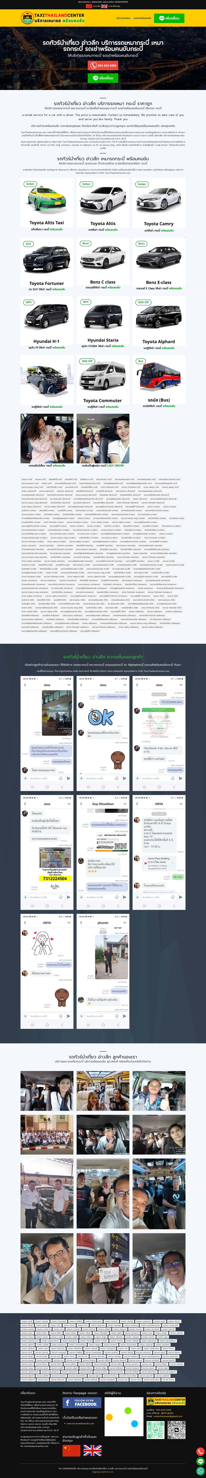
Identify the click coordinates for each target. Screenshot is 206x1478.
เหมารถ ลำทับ (173, 596)
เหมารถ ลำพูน (101, 1368)
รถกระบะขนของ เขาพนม (31, 514)
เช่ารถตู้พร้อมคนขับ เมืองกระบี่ (118, 499)
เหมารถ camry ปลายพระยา (56, 596)
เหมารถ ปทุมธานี (119, 1360)
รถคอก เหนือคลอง (90, 623)
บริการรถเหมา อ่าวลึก (81, 565)
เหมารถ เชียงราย (58, 1379)
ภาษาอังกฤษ (110, 6)
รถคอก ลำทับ (27, 607)
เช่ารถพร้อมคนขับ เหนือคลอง (124, 615)
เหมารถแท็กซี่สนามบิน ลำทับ (69, 604)
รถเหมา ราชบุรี (57, 1337)
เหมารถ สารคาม (117, 1372)
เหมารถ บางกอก (73, 1360)
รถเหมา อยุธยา (95, 1344)
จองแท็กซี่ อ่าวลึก (63, 565)
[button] (103, 65)
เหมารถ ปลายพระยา (48, 580)
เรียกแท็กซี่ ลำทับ (43, 600)
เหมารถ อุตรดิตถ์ (162, 1376)
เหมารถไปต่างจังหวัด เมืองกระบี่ (59, 495)
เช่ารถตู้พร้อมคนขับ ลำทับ (166, 604)
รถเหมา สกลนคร (132, 1337)
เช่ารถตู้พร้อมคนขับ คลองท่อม (118, 553)
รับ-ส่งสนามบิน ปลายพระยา (62, 588)
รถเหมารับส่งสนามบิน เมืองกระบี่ (34, 499)
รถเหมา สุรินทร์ (28, 1344)
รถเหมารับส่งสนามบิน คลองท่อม (34, 553)
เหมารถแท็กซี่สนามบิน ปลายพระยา (163, 584)
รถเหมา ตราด (69, 1325)
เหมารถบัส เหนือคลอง (30, 627)
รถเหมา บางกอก (73, 1329)
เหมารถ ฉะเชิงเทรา (143, 1352)
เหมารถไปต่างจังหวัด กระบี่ (169, 479)
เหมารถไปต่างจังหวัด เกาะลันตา (85, 530)
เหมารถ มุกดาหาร (132, 1364)
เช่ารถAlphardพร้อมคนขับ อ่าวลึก (147, 569)
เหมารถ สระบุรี (86, 1372)
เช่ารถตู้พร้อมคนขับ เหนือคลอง (67, 623)
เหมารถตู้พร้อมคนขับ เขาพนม (145, 522)
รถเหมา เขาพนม (153, 506)
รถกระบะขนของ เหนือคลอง (32, 619)
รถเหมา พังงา (41, 1333)
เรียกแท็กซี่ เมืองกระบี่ (84, 491)
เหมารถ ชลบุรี (159, 1352)
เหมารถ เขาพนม (169, 506)
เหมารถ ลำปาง (86, 1368)
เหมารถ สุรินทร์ (28, 1376)
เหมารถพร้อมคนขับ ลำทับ (98, 600)
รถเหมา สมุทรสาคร (69, 1341)
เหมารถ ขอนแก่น (111, 1352)
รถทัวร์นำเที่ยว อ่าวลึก (122, 572)
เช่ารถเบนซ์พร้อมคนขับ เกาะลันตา (34, 537)
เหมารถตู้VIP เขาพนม (58, 526)
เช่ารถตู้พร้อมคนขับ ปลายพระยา (122, 588)
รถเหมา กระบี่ (27, 479)
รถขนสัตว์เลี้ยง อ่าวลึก (160, 572)
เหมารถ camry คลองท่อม (55, 561)
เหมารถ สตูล (163, 1368)
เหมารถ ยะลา (147, 1364)
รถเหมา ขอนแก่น (111, 1321)
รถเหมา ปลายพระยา (29, 580)
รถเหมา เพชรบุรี (91, 1348)
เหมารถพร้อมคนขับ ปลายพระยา (158, 580)
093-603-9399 (163, 1410)
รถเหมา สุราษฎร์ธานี (168, 1341)
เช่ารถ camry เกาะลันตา (56, 541)
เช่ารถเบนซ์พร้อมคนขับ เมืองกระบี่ (163, 499)
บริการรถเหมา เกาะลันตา (171, 526)
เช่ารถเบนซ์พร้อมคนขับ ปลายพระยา (170, 588)
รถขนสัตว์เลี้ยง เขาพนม (31, 522)
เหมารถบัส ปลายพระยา (85, 592)
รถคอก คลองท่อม (140, 553)
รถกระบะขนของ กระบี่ (30, 483)
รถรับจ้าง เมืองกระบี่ (65, 491)
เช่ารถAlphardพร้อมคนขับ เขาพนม (35, 518)
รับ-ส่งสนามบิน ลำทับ (116, 604)
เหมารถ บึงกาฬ (89, 1360)
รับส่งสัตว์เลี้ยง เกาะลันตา (155, 530)
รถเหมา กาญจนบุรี (59, 1321)
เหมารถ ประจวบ (136, 1360)
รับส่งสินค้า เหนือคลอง (55, 619)
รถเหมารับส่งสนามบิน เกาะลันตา (62, 534)
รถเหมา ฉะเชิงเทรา (143, 1321)
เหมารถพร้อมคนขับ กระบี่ (124, 479)
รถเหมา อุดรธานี (146, 1344)
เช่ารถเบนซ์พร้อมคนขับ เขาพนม (105, 518)
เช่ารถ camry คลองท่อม (31, 561)
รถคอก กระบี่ (47, 483)
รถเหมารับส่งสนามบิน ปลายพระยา (35, 588)
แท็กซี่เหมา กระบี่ (87, 479)
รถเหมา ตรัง (55, 1325)
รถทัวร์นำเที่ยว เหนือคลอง (170, 623)
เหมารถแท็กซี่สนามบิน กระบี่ (65, 483)
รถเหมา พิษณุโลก (101, 1333)
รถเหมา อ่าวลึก (153, 561)
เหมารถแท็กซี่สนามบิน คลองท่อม (156, 549)
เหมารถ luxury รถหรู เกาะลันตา (63, 537)
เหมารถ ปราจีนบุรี (152, 1360)
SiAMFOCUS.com (107, 1472)
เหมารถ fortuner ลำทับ (172, 607)
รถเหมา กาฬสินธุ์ (75, 1321)
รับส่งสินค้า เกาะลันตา (133, 530)
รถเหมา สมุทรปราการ (30, 1341)
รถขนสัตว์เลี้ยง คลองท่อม (104, 557)
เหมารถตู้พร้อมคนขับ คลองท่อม (80, 561)
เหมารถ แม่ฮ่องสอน (151, 1379)
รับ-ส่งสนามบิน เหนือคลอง (160, 619)
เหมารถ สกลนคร (132, 1368)
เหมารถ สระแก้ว (101, 1372)
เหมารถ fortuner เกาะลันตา (33, 541)
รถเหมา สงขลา (148, 1337)
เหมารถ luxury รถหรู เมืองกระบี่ (34, 502)
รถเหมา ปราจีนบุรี (152, 1329)
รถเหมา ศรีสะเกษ (116, 1337)
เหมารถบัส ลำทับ (111, 607)
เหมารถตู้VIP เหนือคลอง (90, 631)
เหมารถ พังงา (41, 1364)
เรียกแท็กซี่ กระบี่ (55, 479)
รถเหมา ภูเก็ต (116, 1333)
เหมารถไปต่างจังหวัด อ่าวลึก (151, 565)
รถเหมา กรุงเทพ (41, 1321)
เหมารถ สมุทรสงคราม (50, 1372)
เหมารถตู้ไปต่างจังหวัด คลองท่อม (109, 561)
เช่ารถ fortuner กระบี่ (109, 487)
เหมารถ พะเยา (27, 1364)
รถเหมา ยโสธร (161, 1333)
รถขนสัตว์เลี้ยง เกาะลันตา (131, 537)
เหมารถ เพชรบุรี (91, 1379)
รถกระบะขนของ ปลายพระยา (89, 584)
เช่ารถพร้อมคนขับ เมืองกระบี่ (33, 495)
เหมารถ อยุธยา (95, 1376)
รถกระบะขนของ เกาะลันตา (111, 530)
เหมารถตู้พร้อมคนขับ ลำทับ (71, 611)
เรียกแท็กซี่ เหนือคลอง (30, 615)
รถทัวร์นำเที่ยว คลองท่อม (60, 557)
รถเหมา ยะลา (147, 1333)
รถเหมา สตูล (163, 1337)
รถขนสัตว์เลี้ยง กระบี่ (89, 487)
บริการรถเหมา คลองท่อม (126, 545)
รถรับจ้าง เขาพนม (29, 510)
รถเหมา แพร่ (136, 1348)
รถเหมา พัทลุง (70, 1333)
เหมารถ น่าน (58, 1360)
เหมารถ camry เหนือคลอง (152, 627)
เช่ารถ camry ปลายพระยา (32, 596)
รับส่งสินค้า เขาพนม (52, 514)
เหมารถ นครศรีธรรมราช (150, 1356)
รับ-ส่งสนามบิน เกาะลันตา (87, 534)
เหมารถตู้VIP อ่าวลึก (169, 576)
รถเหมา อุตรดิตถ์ (162, 1344)
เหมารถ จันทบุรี (127, 1352)
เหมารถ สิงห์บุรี (132, 1372)
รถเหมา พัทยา (56, 1333)
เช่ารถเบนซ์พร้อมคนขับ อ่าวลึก (72, 572)
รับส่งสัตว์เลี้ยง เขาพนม (72, 514)
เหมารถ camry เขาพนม (121, 522)
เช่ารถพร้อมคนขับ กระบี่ (146, 479)
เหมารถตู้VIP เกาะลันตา (159, 541)
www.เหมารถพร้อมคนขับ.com (80, 1423)
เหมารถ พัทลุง (70, 1364)
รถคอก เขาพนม (84, 518)
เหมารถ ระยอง (42, 1368)
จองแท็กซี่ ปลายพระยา (110, 580)
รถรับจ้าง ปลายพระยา (68, 580)
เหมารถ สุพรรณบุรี (149, 1372)
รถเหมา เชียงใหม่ (74, 1348)
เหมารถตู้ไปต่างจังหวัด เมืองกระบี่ (109, 506)
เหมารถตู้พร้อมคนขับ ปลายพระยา (83, 596)
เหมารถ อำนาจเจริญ (128, 1376)
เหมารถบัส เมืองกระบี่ (81, 502)
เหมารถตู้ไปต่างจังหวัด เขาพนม (34, 526)
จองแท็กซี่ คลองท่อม (105, 545)
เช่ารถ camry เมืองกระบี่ (31, 506)
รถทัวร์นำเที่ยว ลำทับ (94, 607)
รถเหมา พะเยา (27, 1333)
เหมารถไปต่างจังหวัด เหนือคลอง (152, 615)
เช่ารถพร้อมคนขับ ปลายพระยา (33, 584)
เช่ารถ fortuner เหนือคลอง (78, 627)
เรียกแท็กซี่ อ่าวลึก (45, 565)
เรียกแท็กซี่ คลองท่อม (84, 545)
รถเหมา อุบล (43, 1348)
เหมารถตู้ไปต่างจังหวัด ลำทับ (96, 611)
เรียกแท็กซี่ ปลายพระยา (89, 580)
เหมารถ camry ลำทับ (49, 611)
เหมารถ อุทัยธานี (28, 1379)
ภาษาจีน (93, 6)
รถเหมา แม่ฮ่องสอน (151, 1348)
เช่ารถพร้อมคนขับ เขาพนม (131, 510)
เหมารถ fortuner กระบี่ (131, 487)
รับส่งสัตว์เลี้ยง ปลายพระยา (136, 584)
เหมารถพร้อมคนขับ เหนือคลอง (98, 615)
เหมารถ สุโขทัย (42, 1376)
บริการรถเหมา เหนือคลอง (73, 615)
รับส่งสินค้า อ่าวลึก (29, 569)
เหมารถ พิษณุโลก (101, 1364)
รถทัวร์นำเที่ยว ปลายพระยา (62, 592)
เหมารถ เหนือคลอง (154, 611)
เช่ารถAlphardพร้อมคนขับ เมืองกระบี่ (88, 499)
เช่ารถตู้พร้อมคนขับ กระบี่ (113, 483)
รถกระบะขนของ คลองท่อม (86, 549)
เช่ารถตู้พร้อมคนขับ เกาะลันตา (144, 534)
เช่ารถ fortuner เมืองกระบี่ (127, 502)
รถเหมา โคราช (168, 1348)
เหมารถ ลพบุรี (71, 1368)
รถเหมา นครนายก (98, 1325)
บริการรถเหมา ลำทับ (77, 600)
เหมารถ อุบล (43, 1379)
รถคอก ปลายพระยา (145, 588)
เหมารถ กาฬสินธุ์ (75, 1352)
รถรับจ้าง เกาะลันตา (112, 526)
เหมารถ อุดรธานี (146, 1376)
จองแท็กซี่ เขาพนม (65, 510)
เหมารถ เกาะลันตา (94, 526)
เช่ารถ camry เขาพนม (100, 522)
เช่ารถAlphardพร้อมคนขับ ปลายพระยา (91, 588)
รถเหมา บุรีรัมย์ (104, 1329)
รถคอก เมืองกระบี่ (140, 499)
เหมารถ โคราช (168, 1379)
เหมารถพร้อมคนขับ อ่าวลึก (103, 565)
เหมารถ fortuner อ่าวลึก (54, 576)
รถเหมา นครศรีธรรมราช (150, 1325)
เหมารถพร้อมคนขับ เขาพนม (107, 510)
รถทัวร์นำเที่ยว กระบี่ (54, 487)
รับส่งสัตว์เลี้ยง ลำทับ (47, 604)
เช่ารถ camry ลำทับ (29, 611)
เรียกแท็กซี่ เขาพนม (46, 510)
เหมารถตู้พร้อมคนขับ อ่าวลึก (120, 576)
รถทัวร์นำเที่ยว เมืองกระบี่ (60, 502)
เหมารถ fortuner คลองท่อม (153, 557)
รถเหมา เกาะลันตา (77, 526)
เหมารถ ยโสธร (161, 1364)
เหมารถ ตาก (82, 1356)
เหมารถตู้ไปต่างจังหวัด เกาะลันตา (133, 541)
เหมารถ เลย (122, 1379)
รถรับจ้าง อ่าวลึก (28, 565)
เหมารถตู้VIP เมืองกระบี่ (135, 506)
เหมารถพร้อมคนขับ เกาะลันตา (33, 530)
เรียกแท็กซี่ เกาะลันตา (131, 526)
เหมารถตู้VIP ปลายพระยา (140, 596)
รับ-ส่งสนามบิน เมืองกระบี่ (60, 499)
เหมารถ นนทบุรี (28, 1360)
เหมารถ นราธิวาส (44, 1360)
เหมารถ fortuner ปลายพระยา (160, 592)
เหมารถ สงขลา (148, 1368)
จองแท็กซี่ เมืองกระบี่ (104, 491)
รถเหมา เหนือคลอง (136, 611)
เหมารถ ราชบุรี (57, 1368)
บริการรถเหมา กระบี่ (103, 479)
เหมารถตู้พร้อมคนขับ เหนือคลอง (34, 631)
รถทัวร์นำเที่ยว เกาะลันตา (88, 537)
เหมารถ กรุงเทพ (41, 1352)
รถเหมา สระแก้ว (101, 1341)
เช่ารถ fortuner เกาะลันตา (154, 537)
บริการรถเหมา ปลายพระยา (132, 580)
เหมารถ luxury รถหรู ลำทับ (72, 607)
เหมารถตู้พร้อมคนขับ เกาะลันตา (105, 541)
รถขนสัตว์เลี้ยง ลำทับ (130, 607)
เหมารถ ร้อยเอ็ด (176, 1364)
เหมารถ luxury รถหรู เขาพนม (133, 518)
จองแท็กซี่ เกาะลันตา (151, 526)
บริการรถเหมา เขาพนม (84, 510)
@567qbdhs (167, 1413)
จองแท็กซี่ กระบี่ (71, 479)
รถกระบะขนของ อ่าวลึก (175, 565)
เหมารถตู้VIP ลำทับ (118, 611)
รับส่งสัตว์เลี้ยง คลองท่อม (130, 549)
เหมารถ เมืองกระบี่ (46, 491)
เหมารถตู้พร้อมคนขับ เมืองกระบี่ (80, 506)
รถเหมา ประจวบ (136, 1329)
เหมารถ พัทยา (56, 1364)
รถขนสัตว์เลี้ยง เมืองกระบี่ (103, 502)
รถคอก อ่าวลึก (51, 572)
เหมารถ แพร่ (136, 1379)
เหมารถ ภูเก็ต (116, 1364)
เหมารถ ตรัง (55, 1356)
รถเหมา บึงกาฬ (89, 1329)
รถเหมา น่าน (58, 1329)
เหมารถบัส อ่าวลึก (141, 572)
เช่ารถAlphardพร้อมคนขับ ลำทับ (140, 604)
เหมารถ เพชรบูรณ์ (108, 1379)
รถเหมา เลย (122, 1348)
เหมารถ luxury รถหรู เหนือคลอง (143, 623)
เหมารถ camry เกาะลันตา (79, 541)
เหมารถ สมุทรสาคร (69, 1372)
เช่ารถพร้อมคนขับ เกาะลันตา (59, 530)
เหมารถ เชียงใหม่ (74, 1379)
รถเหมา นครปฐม (114, 1325)
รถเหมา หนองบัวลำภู (77, 1344)
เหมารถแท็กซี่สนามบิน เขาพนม (96, 514)
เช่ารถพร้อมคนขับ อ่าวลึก (127, 565)
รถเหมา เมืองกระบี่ (29, 491)
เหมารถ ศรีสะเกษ (116, 1368)
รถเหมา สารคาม (117, 1341)
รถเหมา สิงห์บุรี (132, 1341)
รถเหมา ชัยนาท (174, 1321)
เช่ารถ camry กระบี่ (151, 487)
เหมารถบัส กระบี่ (71, 487)
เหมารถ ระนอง (27, 1368)
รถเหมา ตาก (82, 1325)
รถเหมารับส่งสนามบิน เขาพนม (123, 514)
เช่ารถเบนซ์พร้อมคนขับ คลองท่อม (164, 553)
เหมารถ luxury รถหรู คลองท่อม (34, 557)
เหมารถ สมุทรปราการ (30, 1372)
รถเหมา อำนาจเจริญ (128, 1344)
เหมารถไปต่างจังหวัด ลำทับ (144, 600)
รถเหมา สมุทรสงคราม (50, 1341)
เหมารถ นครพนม (131, 1356)
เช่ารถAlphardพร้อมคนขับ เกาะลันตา (115, 534)
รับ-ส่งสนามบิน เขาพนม (147, 514)
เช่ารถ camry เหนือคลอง (129, 627)
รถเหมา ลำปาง (86, 1337)
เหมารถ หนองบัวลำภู (77, 1376)
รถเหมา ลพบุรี (71, 1337)
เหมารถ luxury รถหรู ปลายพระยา (35, 592)
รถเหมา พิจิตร (85, 1333)
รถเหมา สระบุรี (86, 1341)
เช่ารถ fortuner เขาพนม (53, 522)
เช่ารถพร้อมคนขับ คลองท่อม (33, 549)
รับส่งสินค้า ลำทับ (28, 604)
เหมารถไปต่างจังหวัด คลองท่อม (60, 549)
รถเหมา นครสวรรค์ (170, 1325)
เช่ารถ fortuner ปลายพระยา (133, 592)
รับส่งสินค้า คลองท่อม (108, 549)
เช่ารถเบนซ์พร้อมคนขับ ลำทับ (46, 607)
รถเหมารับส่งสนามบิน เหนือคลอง (133, 619)
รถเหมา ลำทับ (159, 596)
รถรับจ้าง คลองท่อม (65, 545)
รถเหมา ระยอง (42, 1337)
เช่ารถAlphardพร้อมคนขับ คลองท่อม (88, 553)
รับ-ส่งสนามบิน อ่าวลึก (121, 569)
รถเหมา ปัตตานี (168, 1329)
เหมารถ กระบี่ (40, 479)
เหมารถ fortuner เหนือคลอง (103, 627)
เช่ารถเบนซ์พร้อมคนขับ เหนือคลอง (113, 623)
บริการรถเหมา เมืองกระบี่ (125, 491)
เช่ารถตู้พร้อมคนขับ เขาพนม (63, 518)
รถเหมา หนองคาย (59, 1344)
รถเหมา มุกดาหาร (132, 1333)
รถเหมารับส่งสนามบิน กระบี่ (89, 483)
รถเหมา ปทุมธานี (119, 1329)
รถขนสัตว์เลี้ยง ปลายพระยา (107, 592)
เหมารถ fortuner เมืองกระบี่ (153, 502)
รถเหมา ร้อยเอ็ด (176, 1333)
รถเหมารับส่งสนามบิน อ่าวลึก (98, 569)
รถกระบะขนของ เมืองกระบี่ (86, 495)
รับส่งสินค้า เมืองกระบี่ (108, 495)
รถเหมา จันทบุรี (127, 1321)
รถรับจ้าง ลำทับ (28, 600)
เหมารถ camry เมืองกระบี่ (54, 506)
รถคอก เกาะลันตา (166, 534)
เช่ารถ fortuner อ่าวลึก (31, 576)
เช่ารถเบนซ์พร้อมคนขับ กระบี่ (166, 483)
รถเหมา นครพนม (131, 1325)
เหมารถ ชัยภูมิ (27, 1356)
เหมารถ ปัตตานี (168, 1360)
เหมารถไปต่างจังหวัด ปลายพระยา (61, 584)
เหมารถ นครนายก (98, 1356)
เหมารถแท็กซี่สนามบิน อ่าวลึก (72, 569)
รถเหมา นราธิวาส (44, 1329)
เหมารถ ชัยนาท (174, 1352)
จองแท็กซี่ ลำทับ (60, 600)
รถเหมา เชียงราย (58, 1348)
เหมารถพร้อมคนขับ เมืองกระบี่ (150, 491)
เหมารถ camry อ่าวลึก (96, 576)
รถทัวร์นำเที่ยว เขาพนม (157, 518)
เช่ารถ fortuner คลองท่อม (128, 557)
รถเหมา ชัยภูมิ (27, 1325)
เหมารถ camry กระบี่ (170, 487)
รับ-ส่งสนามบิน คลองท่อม (60, 553)
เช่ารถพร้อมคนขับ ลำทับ (120, 600)
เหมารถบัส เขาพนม (176, 518)
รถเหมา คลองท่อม (29, 545)
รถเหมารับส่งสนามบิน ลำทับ (94, 604)
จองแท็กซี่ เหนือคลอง (50, 615)
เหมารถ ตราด (69, 1356)
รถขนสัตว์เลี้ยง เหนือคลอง (52, 627)
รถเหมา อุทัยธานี (28, 1348)
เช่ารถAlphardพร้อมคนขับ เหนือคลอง (37, 623)
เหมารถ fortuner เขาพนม (77, 522)
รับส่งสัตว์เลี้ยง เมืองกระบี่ (130, 495)
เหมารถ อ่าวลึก (169, 561)
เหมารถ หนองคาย (59, 1376)
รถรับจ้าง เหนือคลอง (174, 611)
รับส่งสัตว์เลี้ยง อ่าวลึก (49, 569)
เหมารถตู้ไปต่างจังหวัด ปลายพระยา (113, 596)
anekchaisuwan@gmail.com (168, 1416)
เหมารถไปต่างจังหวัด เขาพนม (157, 510)
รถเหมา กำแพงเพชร (93, 1321)
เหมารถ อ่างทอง (110, 1376)
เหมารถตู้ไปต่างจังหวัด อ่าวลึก (146, 576)
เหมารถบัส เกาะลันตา (110, 537)
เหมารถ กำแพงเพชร (93, 1352)
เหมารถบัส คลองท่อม (82, 557)
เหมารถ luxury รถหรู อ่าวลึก (99, 572)
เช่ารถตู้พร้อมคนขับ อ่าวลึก (32, 572)
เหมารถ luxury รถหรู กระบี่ (32, 487)
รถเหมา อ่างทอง (110, 1344)
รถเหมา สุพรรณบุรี (149, 1341)
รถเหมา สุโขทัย (42, 1344)
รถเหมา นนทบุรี (28, 1329)
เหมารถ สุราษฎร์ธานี (168, 1372)
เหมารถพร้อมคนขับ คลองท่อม (150, 545)
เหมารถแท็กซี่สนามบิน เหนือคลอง (104, 619)
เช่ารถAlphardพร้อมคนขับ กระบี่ (138, 483)
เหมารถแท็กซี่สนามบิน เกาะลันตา (34, 534)
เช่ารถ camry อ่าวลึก (76, 576)
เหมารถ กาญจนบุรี (59, 1352)
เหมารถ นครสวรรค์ (170, 1356)
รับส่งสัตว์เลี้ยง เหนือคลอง (78, 619)
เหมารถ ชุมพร (41, 1356)
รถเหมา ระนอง (27, 1337)
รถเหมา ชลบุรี (159, 1321)
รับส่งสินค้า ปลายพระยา (112, 584)
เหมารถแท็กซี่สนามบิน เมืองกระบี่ (156, 495)
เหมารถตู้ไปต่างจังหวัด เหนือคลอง (63, 631)
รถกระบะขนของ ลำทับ (166, 600)
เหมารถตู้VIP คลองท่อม (135, 561)
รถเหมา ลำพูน (101, 1337)
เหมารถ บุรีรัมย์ (104, 1360)
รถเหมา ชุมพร (41, 1325)
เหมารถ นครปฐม (114, 1356)
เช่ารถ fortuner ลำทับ (150, 607)
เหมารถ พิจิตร (85, 1364)
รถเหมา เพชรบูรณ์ (108, 1348)
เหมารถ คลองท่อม (47, 545)
